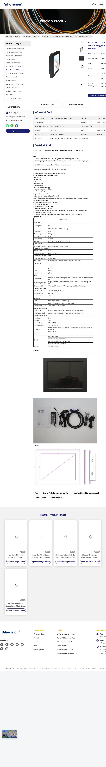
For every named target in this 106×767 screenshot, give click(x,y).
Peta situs (20, 668)
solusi (36, 642)
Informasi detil (47, 104)
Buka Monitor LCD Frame (31, 36)
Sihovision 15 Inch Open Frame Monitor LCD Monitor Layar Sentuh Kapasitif (90, 556)
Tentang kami (39, 634)
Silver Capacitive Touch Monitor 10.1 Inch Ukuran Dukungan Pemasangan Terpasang (16, 556)
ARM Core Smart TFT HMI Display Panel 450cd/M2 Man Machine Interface (16, 605)
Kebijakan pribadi (10, 668)
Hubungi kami (39, 650)
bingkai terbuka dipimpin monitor (56, 493)
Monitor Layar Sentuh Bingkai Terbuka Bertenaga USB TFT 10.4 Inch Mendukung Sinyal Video (65, 556)
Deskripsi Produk (76, 104)
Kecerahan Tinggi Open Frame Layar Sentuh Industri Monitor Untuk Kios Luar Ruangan (40, 556)
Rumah (9, 36)
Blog (35, 646)
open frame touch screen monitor (48, 497)
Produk (17, 36)
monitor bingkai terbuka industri (86, 493)
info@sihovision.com (17, 116)
